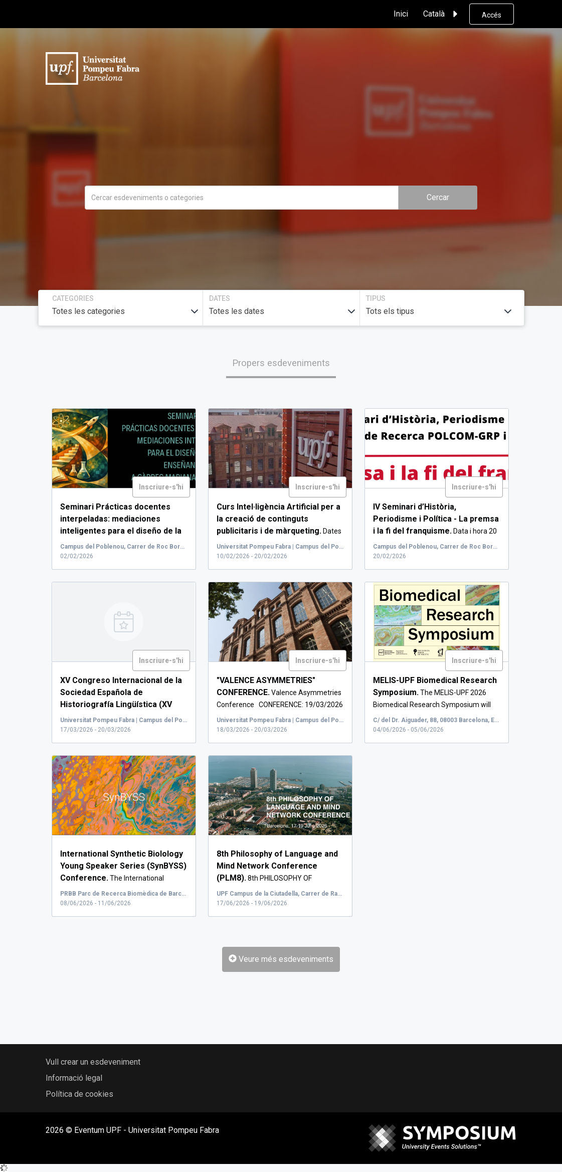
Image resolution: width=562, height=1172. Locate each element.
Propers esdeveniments (281, 363)
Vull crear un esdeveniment (93, 1062)
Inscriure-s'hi (161, 487)
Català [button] (442, 14)
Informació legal (74, 1078)
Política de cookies (79, 1094)
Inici (401, 14)
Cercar (438, 197)
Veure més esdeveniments (281, 959)
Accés (491, 15)
